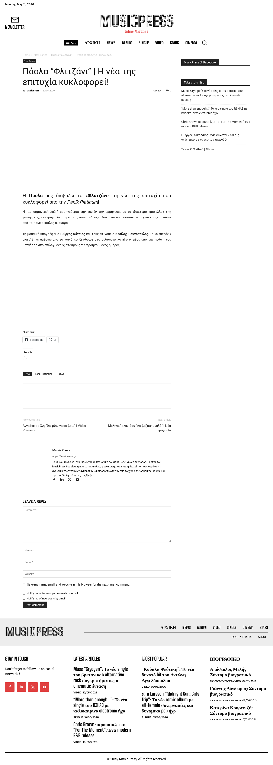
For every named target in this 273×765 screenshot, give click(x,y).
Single (78, 717)
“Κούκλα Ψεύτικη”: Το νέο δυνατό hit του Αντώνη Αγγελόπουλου (168, 674)
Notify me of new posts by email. (46, 598)
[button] (204, 42)
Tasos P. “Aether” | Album (197, 149)
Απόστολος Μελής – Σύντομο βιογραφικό (230, 671)
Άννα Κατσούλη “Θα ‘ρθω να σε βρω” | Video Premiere (54, 428)
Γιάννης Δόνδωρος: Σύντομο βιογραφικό (238, 691)
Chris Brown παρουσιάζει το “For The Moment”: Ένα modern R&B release (215, 124)
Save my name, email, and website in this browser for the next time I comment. (78, 584)
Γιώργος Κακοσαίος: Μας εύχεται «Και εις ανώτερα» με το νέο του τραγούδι (210, 137)
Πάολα (60, 373)
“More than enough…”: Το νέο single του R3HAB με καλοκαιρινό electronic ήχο (214, 111)
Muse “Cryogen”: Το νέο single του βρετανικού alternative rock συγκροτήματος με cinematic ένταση (212, 95)
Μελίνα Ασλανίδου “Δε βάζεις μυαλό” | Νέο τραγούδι (139, 428)
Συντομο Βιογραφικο (225, 681)
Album (146, 717)
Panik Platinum (43, 373)
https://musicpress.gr (64, 456)
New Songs (40, 55)
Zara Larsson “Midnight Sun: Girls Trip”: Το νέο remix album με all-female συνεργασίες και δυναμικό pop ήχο (170, 702)
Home (26, 55)
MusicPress (32, 90)
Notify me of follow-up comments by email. (52, 593)
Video (77, 692)
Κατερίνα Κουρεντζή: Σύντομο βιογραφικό (231, 710)
